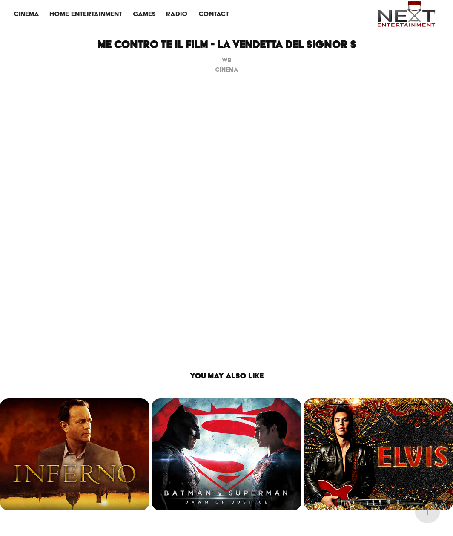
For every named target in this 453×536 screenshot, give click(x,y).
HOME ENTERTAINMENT (85, 14)
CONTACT (213, 14)
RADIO (177, 14)
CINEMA (26, 14)
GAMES (144, 14)
